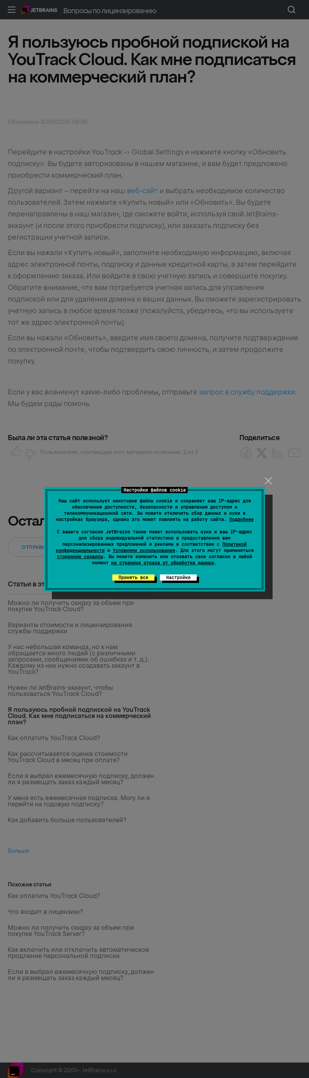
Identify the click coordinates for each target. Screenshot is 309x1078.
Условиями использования (144, 550)
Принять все (133, 577)
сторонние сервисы (80, 557)
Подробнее (241, 519)
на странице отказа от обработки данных (162, 563)
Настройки (178, 577)
